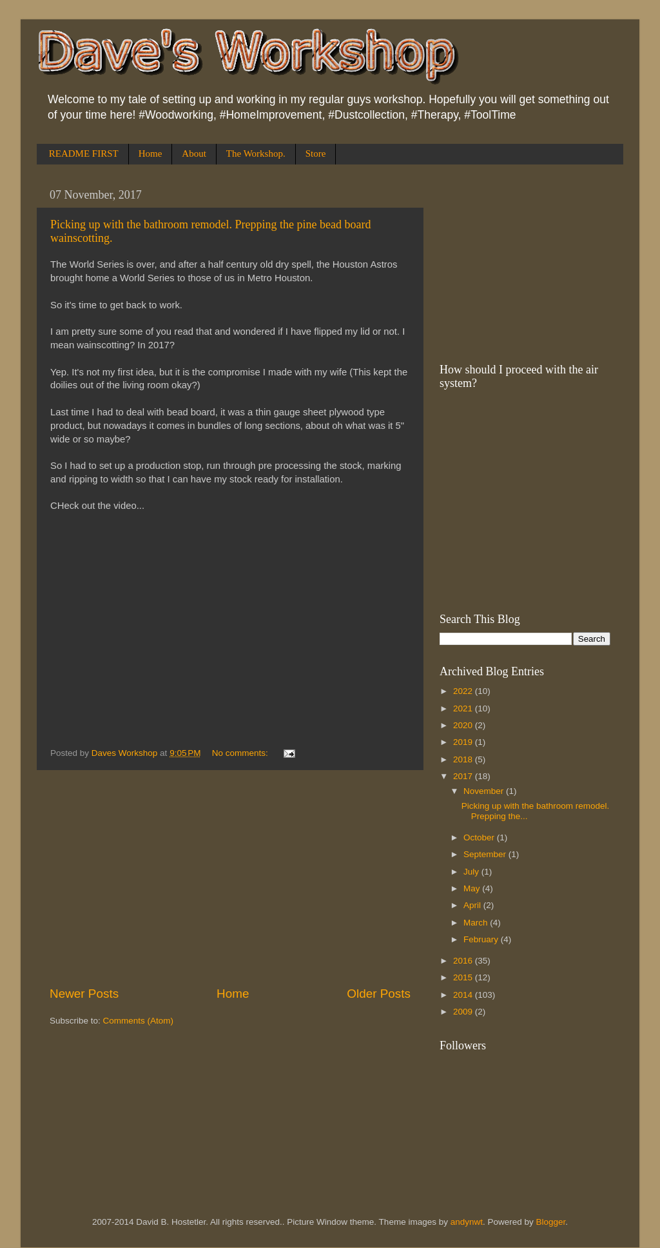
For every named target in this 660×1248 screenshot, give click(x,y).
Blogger (551, 1222)
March (476, 922)
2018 (464, 759)
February (482, 939)
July (472, 872)
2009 (464, 1011)
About (194, 153)
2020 (464, 725)
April (473, 905)
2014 (464, 995)
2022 (464, 691)
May (472, 888)
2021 (464, 708)
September (486, 854)
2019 (464, 742)
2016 (464, 961)
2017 (464, 776)
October (480, 837)
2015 (464, 977)
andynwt (467, 1222)
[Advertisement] (230, 877)
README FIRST (84, 153)
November (484, 791)
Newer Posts (84, 993)
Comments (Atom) (138, 1020)
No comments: (241, 753)
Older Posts (379, 993)
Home (150, 153)
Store (316, 153)
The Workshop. (256, 153)
